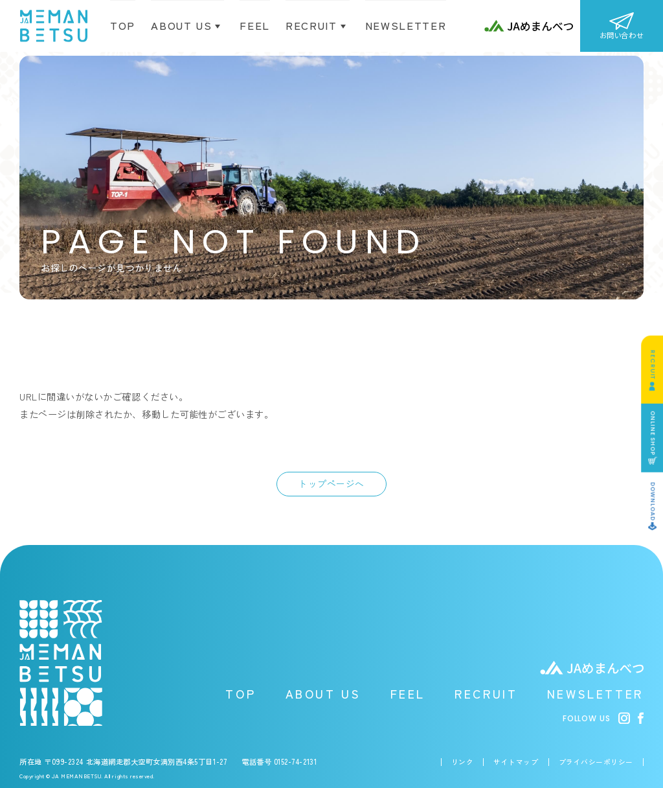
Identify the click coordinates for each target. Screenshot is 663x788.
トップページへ (331, 483)
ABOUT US (323, 693)
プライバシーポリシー (596, 762)
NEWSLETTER (595, 693)
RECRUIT (486, 693)
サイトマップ (515, 762)
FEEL (407, 693)
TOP (122, 25)
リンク (462, 762)
